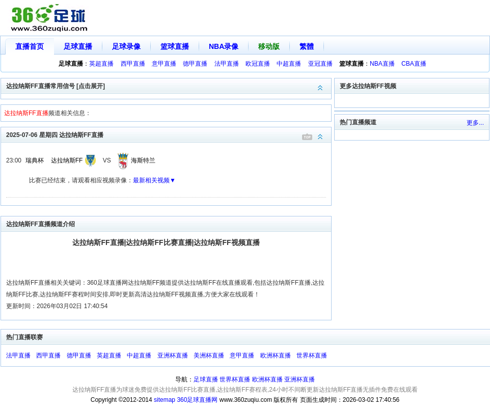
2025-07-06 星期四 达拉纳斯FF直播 (168, 134)
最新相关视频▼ (154, 180)
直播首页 (29, 46)
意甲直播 (164, 63)
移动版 (269, 46)
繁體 (307, 46)
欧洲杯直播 (275, 355)
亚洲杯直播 (172, 355)
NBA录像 (223, 46)
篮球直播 (174, 46)
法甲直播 (226, 63)
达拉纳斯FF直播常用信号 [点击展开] (168, 85)
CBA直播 (413, 63)
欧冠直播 (258, 63)
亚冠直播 (320, 63)
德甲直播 (195, 63)
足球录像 (126, 46)
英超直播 (101, 63)
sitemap (164, 399)
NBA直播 (382, 63)
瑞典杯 (34, 160)
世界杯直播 (311, 355)
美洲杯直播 (209, 355)
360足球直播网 (197, 399)
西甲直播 (133, 63)
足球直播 (78, 46)
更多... (475, 122)
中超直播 (289, 63)
